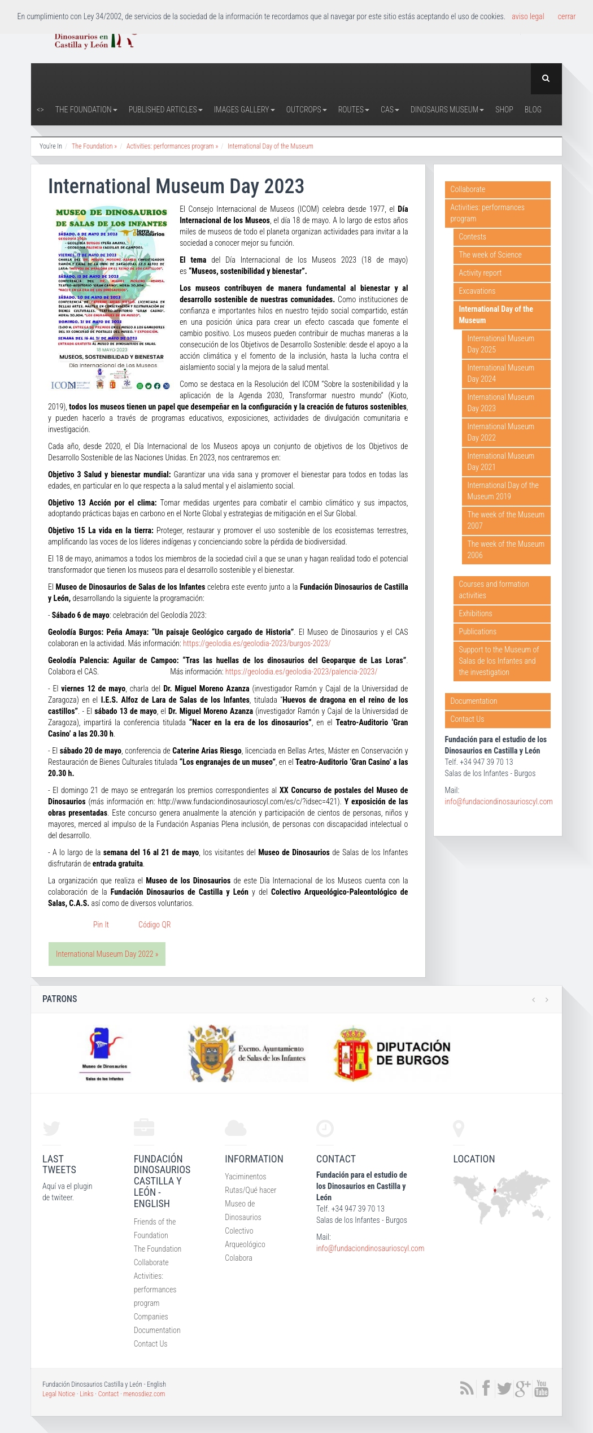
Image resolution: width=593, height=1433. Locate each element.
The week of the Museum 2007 (506, 520)
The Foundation (86, 109)
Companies (151, 1316)
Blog (533, 109)
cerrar (567, 16)
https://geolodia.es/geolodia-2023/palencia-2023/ (301, 671)
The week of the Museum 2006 (506, 549)
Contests (473, 236)
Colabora (238, 1257)
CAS (390, 109)
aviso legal (528, 16)
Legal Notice (58, 1394)
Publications (478, 631)
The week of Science (490, 254)
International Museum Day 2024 (501, 373)
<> (40, 109)
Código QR (154, 924)
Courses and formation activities (494, 590)
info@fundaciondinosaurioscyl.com (499, 801)
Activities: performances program (488, 213)
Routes (353, 109)
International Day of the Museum (270, 146)
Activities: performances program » (172, 146)
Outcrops (306, 109)
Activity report (480, 272)
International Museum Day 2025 (501, 344)
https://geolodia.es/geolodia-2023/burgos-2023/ (257, 643)
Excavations (477, 290)
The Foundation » (94, 146)
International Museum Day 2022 (501, 432)
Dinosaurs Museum (447, 109)
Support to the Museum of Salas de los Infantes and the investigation (499, 661)
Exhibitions (475, 613)
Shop (504, 109)
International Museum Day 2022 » (107, 954)
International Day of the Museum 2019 (503, 491)
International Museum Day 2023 (501, 403)
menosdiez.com (144, 1394)
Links (86, 1394)
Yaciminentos (245, 1176)
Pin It (101, 924)
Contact (108, 1394)
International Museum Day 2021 (501, 461)
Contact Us (468, 719)
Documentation (474, 700)
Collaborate (468, 189)
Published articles (166, 109)
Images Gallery (244, 109)
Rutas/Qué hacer (250, 1190)
